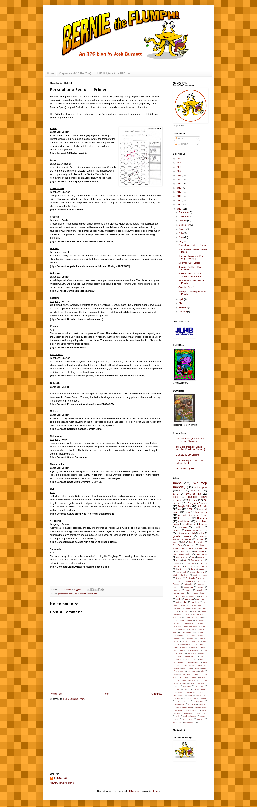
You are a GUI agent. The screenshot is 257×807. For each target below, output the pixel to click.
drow (181, 650)
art (190, 551)
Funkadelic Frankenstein (196, 578)
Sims (187, 614)
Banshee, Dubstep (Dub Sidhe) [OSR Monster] (190, 275)
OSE (179, 581)
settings (203, 596)
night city (183, 677)
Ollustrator (134, 791)
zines (178, 560)
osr (189, 518)
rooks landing (178, 695)
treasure (203, 524)
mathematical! (192, 671)
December (184, 212)
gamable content (182, 536)
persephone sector (66, 594)
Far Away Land (197, 560)
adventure (180, 551)
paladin (201, 683)
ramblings (191, 692)
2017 (179, 192)
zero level (195, 602)
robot (202, 692)
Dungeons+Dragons (197, 503)
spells (178, 599)
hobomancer (201, 512)
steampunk (198, 701)
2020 (179, 179)
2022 (179, 171)
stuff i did (202, 506)
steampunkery (178, 704)
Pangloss (182, 527)
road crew (180, 596)
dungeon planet (193, 650)
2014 (179, 204)
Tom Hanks (177, 617)
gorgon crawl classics (196, 530)
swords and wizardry (184, 707)
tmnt (198, 713)
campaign (199, 551)
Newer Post (56, 694)
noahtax (193, 677)
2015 (179, 200)
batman (191, 629)
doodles (194, 647)
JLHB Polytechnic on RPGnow (113, 73)
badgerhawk (199, 620)
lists (190, 668)
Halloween (177, 608)
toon (205, 713)
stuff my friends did (185, 533)
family (205, 650)
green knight (190, 656)
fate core (189, 566)
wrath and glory (200, 575)
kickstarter (202, 518)
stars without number (84, 594)
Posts (179, 138)
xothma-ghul (181, 602)
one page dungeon (198, 593)
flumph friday (184, 506)
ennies (200, 587)
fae (179, 518)
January (183, 312)
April (181, 299)
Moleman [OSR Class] (189, 263)
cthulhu (184, 641)
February (183, 307)
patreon (176, 686)
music (175, 674)
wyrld (175, 542)
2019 (179, 183)
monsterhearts (179, 593)
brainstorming (178, 635)
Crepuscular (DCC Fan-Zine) (75, 73)
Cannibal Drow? (186, 287)
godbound (177, 656)
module (200, 590)
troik (177, 716)
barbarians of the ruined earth (185, 626)
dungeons (188, 587)
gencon (176, 530)
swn (95, 594)
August (182, 229)
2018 (179, 188)
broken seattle (196, 635)
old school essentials (186, 680)
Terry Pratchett (198, 614)
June (181, 237)
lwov (193, 569)
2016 (179, 196)
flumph (193, 500)
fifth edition (180, 653)
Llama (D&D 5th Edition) (187, 455)
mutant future (182, 557)
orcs (192, 683)
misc (203, 671)
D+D (175, 493)
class (187, 512)
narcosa (197, 674)
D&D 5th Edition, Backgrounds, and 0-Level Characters (190, 439)
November (184, 216)
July (181, 233)
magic (188, 590)
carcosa (190, 545)
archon (199, 617)
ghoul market (201, 554)
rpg (193, 557)
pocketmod (181, 572)
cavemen (176, 638)
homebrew (177, 659)
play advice (199, 686)
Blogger (155, 791)
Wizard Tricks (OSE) (185, 468)
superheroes (201, 599)
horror (187, 659)
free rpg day (191, 653)
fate (179, 509)
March (182, 303)
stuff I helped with (181, 575)
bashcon (204, 626)
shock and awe (190, 698)
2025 (179, 158)
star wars (189, 599)
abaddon (198, 527)
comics (176, 563)
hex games (202, 566)
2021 (179, 175)
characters (189, 638)
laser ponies (188, 665)
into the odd (181, 569)
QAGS (190, 509)
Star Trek (177, 545)
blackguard (187, 632)
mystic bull (186, 674)
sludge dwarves (197, 572)
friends (202, 653)
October (183, 221)
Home (50, 73)
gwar (202, 656)
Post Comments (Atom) (74, 699)
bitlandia (188, 584)
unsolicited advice (189, 716)
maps (177, 483)
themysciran (188, 713)
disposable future (180, 647)
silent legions (189, 524)
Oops (195, 611)
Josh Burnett (60, 778)
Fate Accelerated (196, 542)
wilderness (177, 722)
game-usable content (182, 554)
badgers (176, 623)
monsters (195, 490)
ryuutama (193, 596)
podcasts (176, 689)
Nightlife (185, 611)
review (200, 539)
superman (203, 704)
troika (201, 533)
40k (185, 560)
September (184, 225)
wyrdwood (202, 557)
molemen (203, 569)
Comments (181, 144)
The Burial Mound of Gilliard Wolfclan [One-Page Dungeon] (190, 448)
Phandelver (202, 548)
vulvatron (200, 719)
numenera (203, 677)
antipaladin (189, 617)
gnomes (176, 590)
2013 (179, 209)
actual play (200, 487)
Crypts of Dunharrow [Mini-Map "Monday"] (191, 257)
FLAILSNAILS (197, 605)
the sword (192, 710)
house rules (187, 548)
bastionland (180, 629)
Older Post (156, 694)
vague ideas (188, 719)
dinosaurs (199, 644)
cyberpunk (195, 641)
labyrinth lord (184, 521)
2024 (179, 163)
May (181, 241)
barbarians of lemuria (194, 623)
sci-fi (190, 695)
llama (197, 668)
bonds (200, 632)
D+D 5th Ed (193, 493)
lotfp (175, 496)
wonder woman (190, 722)
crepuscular (189, 563)
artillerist (189, 581)
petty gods (187, 686)
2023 (179, 167)
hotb (194, 659)
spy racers (182, 701)
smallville (203, 698)
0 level (179, 578)
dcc (181, 490)
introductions (193, 662)
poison (187, 689)
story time (192, 704)
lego (183, 668)
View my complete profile (62, 783)
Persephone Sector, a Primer (192, 245)
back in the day (186, 620)
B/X (183, 542)
